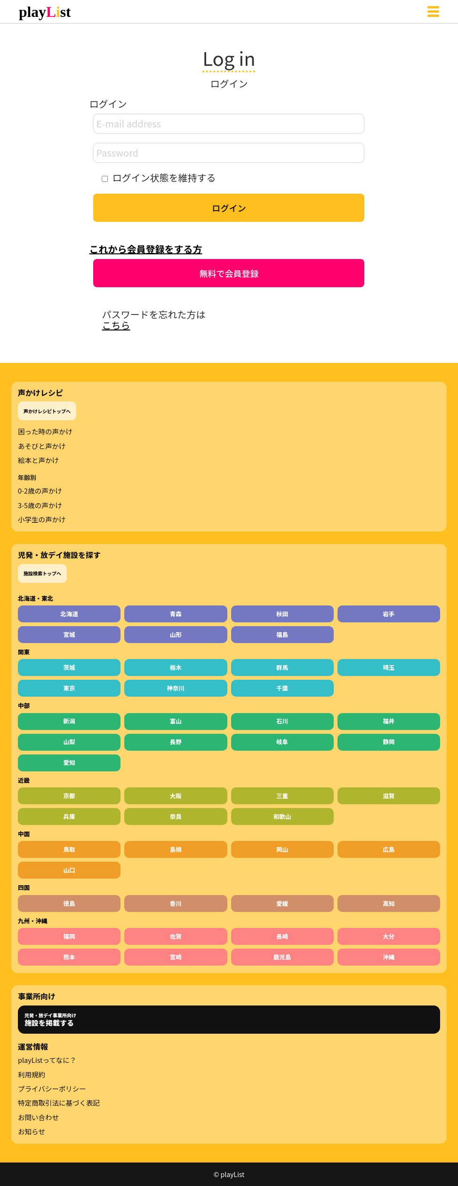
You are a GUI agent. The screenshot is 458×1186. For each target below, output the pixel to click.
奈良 (176, 816)
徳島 (69, 903)
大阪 (176, 795)
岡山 (282, 849)
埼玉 (388, 667)
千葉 (282, 687)
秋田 (282, 613)
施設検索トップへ (42, 573)
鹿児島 (282, 956)
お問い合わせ (38, 1117)
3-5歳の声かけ (40, 505)
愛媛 (282, 903)
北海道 (69, 613)
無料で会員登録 (228, 273)
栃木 (176, 667)
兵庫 (69, 816)
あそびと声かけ (42, 446)
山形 (176, 634)
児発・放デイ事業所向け (50, 1020)
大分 (388, 936)
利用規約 (31, 1074)
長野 (176, 741)
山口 (69, 869)
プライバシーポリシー (52, 1088)
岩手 (388, 613)
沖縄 (388, 956)
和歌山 (282, 816)
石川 (282, 720)
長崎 (282, 936)
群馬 (282, 667)
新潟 (69, 720)
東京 (69, 687)
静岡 (388, 741)
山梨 (69, 741)
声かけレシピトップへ (47, 411)
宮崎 (176, 956)
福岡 (69, 936)
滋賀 (388, 795)
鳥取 (69, 849)
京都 (69, 795)
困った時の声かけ (45, 431)
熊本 (69, 956)
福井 (388, 720)
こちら (116, 325)
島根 (176, 849)
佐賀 (176, 936)
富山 (176, 720)
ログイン (229, 208)
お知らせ (31, 1131)
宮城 (69, 634)
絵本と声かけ (38, 460)
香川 (176, 903)
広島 (388, 849)
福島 (282, 634)
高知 (388, 903)
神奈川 (176, 687)
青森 (176, 613)
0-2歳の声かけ (40, 490)
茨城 (69, 667)
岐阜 (282, 741)
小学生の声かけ (42, 519)
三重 (282, 795)
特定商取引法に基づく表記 (59, 1102)
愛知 (69, 762)
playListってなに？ (47, 1060)
